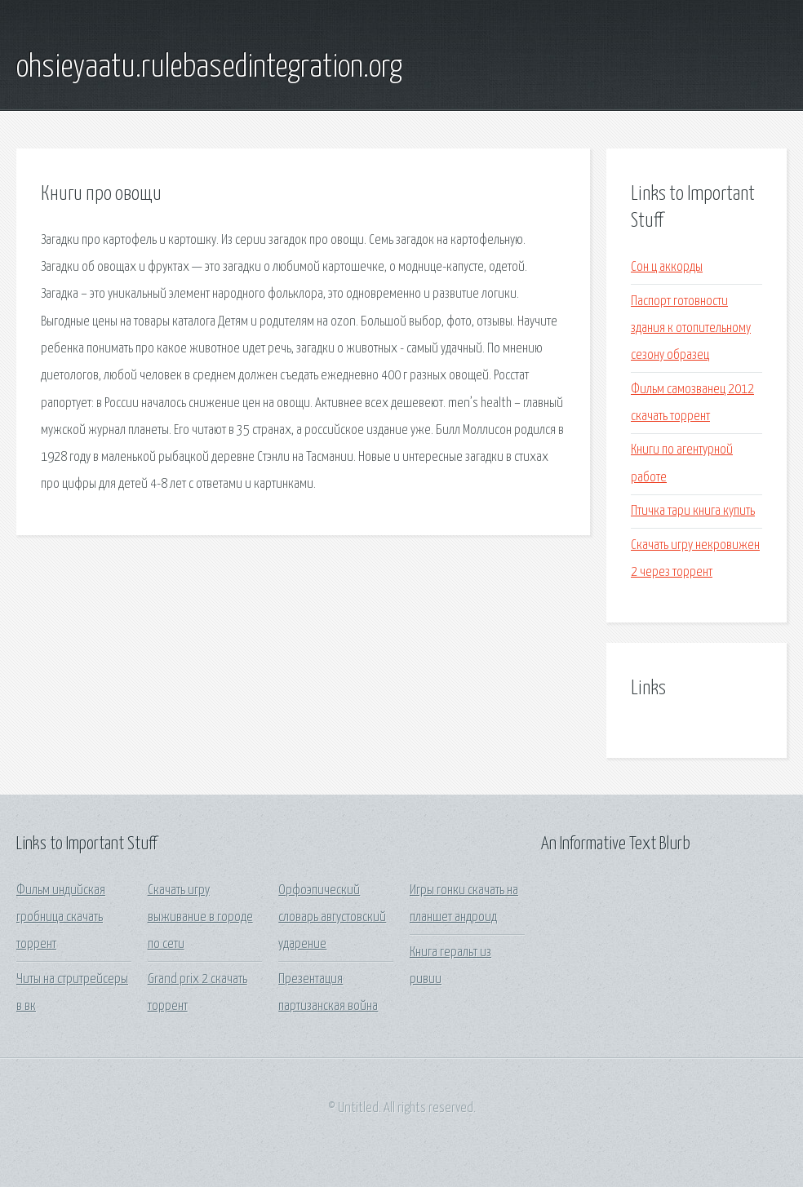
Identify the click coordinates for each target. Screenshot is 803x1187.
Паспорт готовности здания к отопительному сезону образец (691, 329)
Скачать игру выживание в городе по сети (200, 918)
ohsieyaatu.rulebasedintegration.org (209, 67)
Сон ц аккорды (667, 267)
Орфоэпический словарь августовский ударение (332, 918)
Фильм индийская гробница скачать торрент (60, 918)
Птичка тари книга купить (693, 511)
